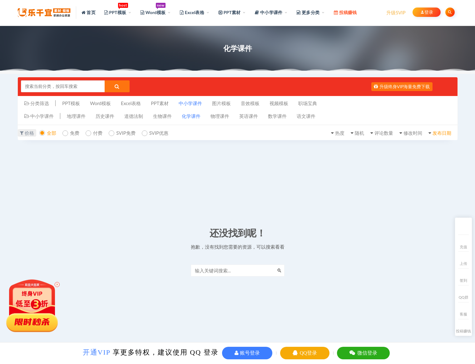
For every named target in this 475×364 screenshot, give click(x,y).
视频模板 (279, 103)
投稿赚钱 (463, 331)
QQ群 (463, 297)
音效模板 (250, 103)
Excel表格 (131, 103)
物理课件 (219, 116)
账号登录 (247, 353)
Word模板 (100, 103)
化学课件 (191, 116)
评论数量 (383, 133)
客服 (463, 314)
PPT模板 (71, 103)
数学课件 (277, 116)
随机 (359, 133)
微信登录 (363, 353)
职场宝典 (307, 103)
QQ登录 (305, 353)
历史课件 (105, 116)
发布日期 (442, 133)
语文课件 (306, 116)
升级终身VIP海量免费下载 (402, 86)
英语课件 (248, 116)
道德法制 (133, 116)
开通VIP (97, 352)
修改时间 (412, 133)
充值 (463, 247)
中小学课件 (190, 103)
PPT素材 (160, 103)
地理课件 (76, 116)
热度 (339, 133)
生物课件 (162, 116)
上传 (463, 263)
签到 (463, 280)
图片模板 (221, 103)
